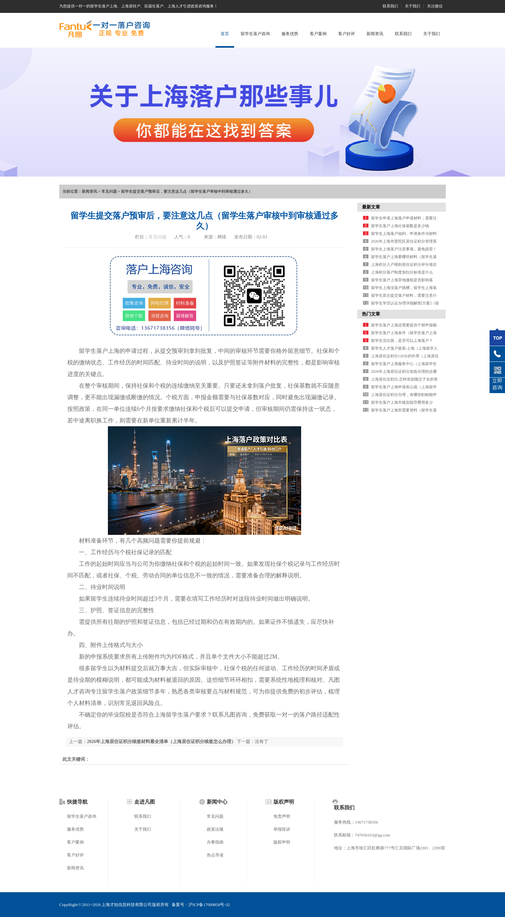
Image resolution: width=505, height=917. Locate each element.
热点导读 (215, 855)
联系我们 (390, 6)
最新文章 (371, 207)
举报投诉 (281, 829)
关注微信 (435, 6)
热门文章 (371, 314)
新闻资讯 (375, 33)
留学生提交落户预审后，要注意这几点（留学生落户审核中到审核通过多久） (186, 191)
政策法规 (215, 829)
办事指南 (215, 842)
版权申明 (281, 842)
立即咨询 (497, 384)
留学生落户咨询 (255, 33)
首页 (225, 33)
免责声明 (281, 816)
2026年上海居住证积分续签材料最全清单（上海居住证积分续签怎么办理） (161, 741)
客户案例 (318, 33)
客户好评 (346, 33)
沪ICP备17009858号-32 (209, 904)
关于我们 (412, 6)
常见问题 (109, 191)
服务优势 (289, 33)
